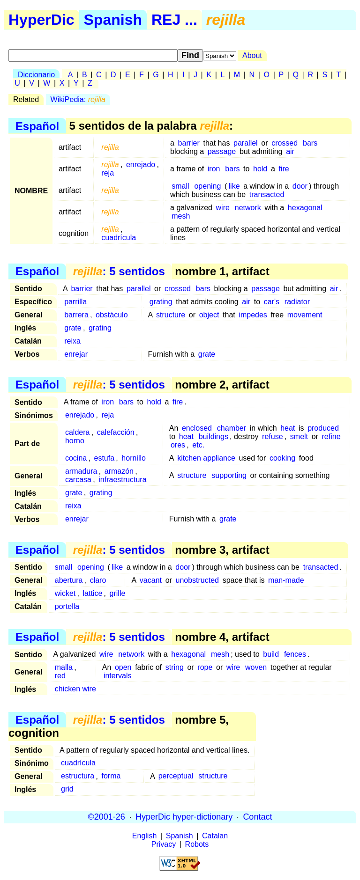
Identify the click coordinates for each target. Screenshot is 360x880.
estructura (77, 776)
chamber (231, 428)
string (174, 667)
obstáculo (112, 315)
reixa (72, 341)
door (300, 186)
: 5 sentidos (119, 271)
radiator (297, 302)
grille (118, 593)
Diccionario (36, 75)
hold (260, 169)
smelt (299, 436)
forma (110, 776)
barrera (76, 315)
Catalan (215, 836)
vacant (151, 580)
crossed (284, 143)
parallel (245, 143)
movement (304, 315)
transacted (267, 194)
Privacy (163, 844)
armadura (81, 471)
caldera (77, 432)
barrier (189, 143)
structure (170, 315)
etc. (198, 445)
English (144, 836)
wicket (65, 593)
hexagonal (305, 208)
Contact (257, 816)
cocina (76, 458)
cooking (282, 458)
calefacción (116, 432)
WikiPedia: (78, 99)
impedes (253, 315)
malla (64, 667)
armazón (119, 471)
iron (214, 169)
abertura (69, 580)
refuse (272, 436)
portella (67, 606)
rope (204, 667)
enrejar (76, 354)
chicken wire (75, 689)
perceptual (176, 776)
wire (223, 208)
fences (295, 654)
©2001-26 (106, 816)
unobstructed (197, 580)
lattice (93, 593)
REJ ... (174, 19)
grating (161, 302)
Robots (197, 844)
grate (72, 328)
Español (37, 125)
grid (67, 789)
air (290, 151)
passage (222, 151)
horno (74, 441)
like (234, 186)
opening (207, 186)
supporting (229, 475)
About (252, 55)
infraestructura (122, 480)
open (123, 667)
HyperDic (41, 19)
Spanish (113, 19)
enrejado (140, 165)
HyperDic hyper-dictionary (183, 816)
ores (178, 445)
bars (310, 143)
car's (271, 302)
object (209, 315)
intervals (118, 676)
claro (98, 580)
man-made (286, 580)
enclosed (197, 428)
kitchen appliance (206, 458)
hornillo (133, 458)
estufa (104, 458)
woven (256, 667)
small (180, 186)
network (248, 208)
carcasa (78, 480)
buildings (213, 436)
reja (107, 173)
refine (331, 436)
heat (287, 428)
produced (323, 428)
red (60, 676)
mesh (181, 216)
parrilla (75, 302)
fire (283, 169)
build (271, 654)
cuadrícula (118, 238)
